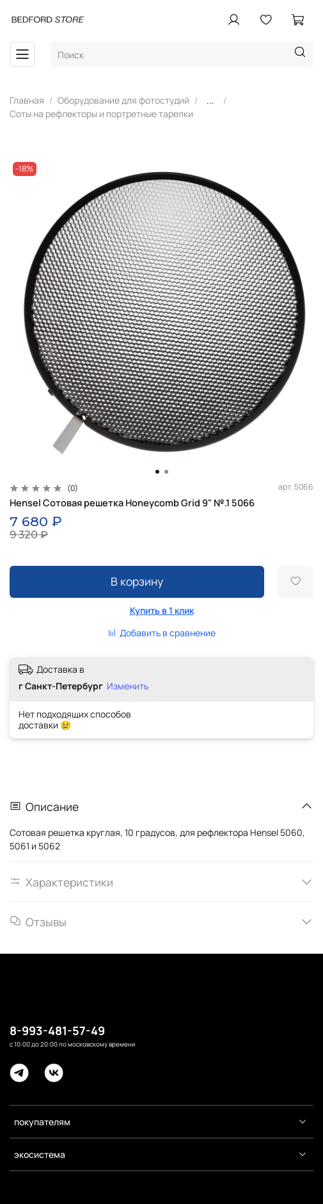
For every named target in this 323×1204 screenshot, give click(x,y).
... (210, 100)
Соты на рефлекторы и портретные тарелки (101, 114)
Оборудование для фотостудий (123, 100)
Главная (27, 100)
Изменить (127, 686)
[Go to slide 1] (157, 472)
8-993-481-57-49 (57, 1030)
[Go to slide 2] (166, 472)
